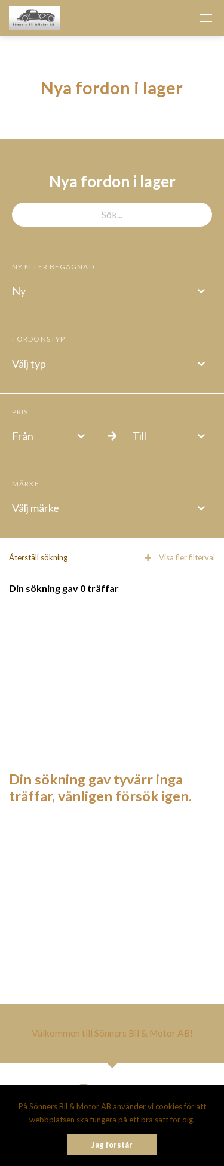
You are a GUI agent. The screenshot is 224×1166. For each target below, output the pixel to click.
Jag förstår (112, 1144)
